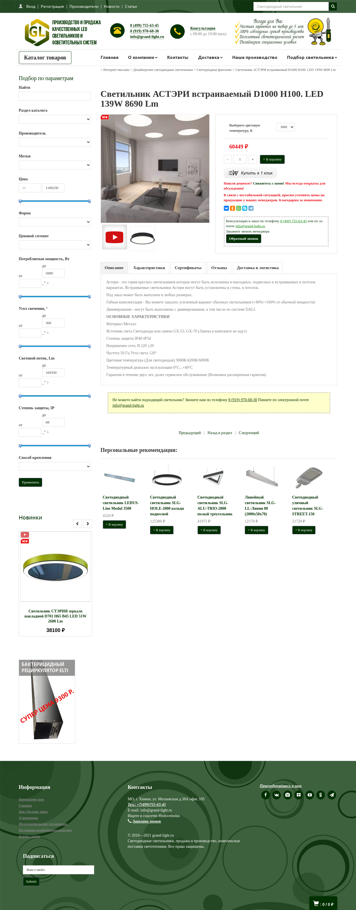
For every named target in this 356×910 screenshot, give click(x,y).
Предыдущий (190, 433)
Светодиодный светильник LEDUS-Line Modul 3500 (121, 503)
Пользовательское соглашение (43, 824)
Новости (111, 6)
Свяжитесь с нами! (268, 183)
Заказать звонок (147, 821)
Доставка (208, 57)
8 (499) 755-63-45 (144, 25)
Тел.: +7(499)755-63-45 (147, 805)
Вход (30, 6)
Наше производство (254, 57)
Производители (84, 6)
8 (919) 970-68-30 (144, 31)
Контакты (177, 57)
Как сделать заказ (33, 812)
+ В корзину (272, 159)
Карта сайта (29, 836)
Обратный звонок (243, 238)
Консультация (202, 28)
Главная (109, 57)
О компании (141, 57)
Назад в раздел (220, 433)
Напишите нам (31, 799)
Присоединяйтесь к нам (281, 786)
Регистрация (52, 6)
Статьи (131, 6)
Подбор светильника (310, 57)
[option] (55, 584)
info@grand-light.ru (147, 37)
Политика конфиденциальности (45, 830)
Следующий (249, 433)
